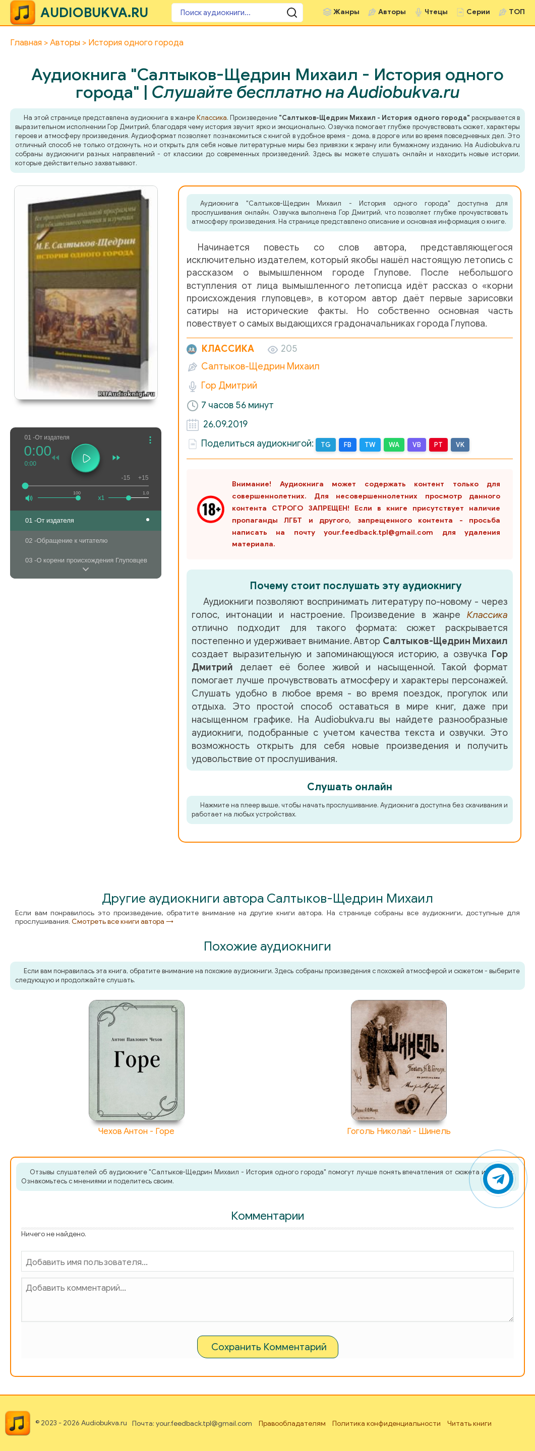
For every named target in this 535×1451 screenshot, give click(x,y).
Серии (478, 12)
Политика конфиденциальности (386, 1423)
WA (394, 444)
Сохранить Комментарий (269, 1347)
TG (326, 444)
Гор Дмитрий (229, 385)
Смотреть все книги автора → (122, 921)
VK (460, 444)
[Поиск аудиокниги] (231, 12)
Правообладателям (292, 1423)
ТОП (517, 12)
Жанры (346, 12)
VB (416, 444)
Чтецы (436, 12)
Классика (212, 117)
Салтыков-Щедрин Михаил (260, 366)
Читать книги (469, 1423)
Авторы (392, 12)
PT (438, 444)
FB (347, 444)
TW (370, 444)
